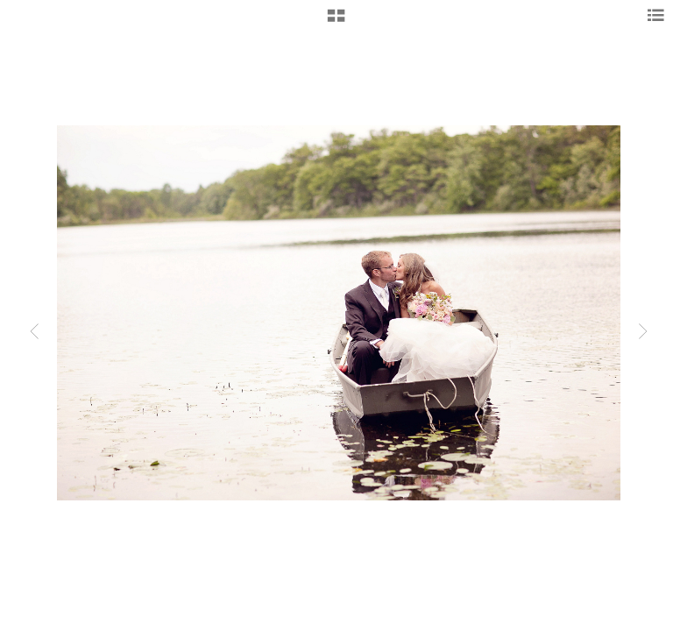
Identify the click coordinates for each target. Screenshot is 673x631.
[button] (336, 22)
